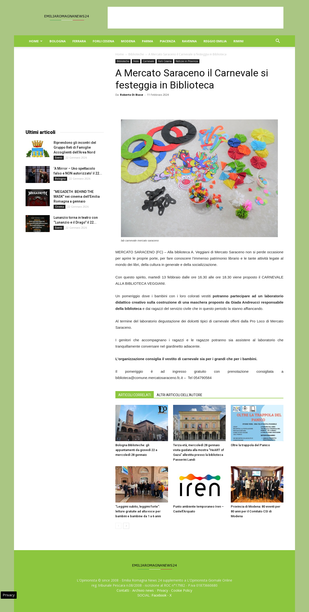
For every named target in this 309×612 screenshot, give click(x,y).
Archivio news (143, 590)
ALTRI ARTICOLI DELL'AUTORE (179, 395)
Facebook (159, 595)
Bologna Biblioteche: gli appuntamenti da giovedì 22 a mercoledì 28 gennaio (136, 450)
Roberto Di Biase (131, 94)
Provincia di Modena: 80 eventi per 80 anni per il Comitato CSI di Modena (255, 511)
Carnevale (148, 61)
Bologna (57, 41)
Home (35, 41)
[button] (277, 41)
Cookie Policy (181, 590)
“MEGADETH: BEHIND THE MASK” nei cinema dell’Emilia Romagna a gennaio (77, 196)
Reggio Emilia (215, 41)
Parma (147, 41)
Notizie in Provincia (187, 61)
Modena (128, 41)
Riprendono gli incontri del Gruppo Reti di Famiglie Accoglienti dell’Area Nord (75, 147)
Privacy (162, 590)
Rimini (238, 41)
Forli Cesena (103, 41)
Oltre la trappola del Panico (250, 445)
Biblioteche (136, 54)
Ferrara (79, 41)
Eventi (58, 157)
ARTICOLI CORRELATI (134, 395)
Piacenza (167, 41)
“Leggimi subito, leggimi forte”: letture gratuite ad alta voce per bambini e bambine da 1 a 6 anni (138, 511)
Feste (136, 61)
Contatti (123, 590)
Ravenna (189, 41)
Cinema (59, 206)
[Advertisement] (195, 18)
